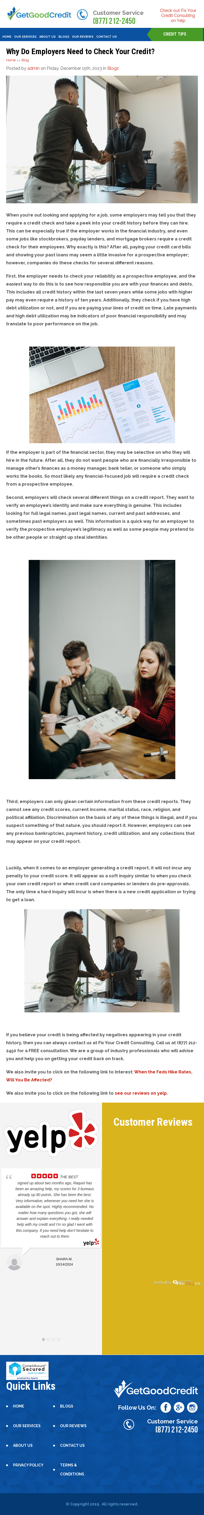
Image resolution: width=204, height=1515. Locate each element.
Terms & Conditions (72, 1469)
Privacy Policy (28, 1465)
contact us (106, 36)
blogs (63, 36)
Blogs (113, 68)
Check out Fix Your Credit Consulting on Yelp (178, 15)
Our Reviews (83, 36)
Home (6, 36)
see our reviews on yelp (141, 1093)
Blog (25, 60)
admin (33, 68)
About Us (47, 36)
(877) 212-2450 (114, 21)
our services (25, 36)
